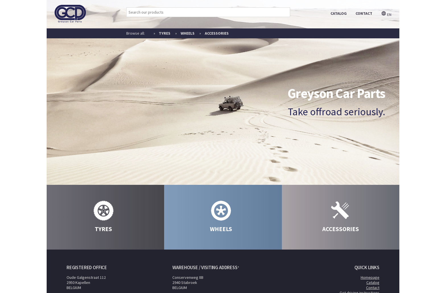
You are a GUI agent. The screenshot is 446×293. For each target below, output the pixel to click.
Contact (372, 287)
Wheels (188, 33)
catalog (339, 13)
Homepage (370, 277)
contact (364, 13)
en (386, 14)
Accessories (217, 33)
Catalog (372, 282)
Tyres (164, 33)
